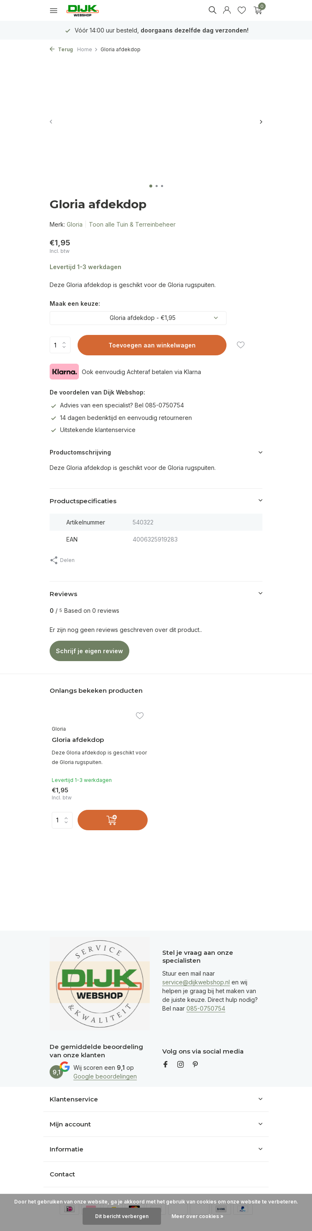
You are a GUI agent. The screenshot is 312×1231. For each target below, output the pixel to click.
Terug (61, 49)
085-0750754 (205, 1008)
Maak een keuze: (75, 303)
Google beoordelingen (105, 1076)
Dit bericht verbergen (121, 1216)
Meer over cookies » (197, 1216)
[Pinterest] (195, 1065)
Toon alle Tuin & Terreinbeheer (132, 224)
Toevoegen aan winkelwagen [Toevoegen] (152, 345)
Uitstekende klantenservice (93, 429)
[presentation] (51, 121)
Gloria (75, 224)
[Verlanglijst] (241, 10)
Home (87, 49)
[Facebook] (165, 1065)
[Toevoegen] (113, 820)
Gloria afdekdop (78, 740)
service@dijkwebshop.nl (196, 982)
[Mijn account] (227, 10)
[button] (151, 186)
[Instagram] (180, 1065)
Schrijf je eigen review (89, 650)
